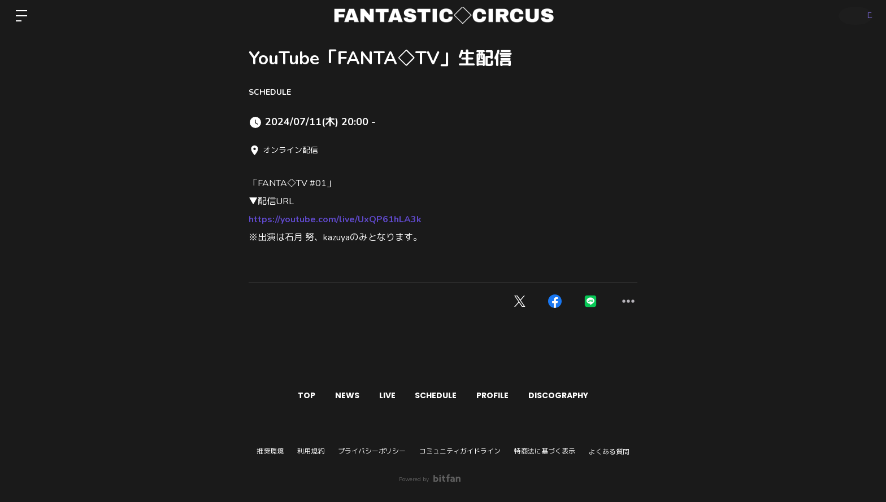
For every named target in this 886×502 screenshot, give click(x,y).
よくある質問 (609, 451)
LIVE (383, 395)
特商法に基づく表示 (544, 451)
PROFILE (505, 395)
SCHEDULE (270, 92)
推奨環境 (270, 451)
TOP (285, 395)
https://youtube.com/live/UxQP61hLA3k (335, 219)
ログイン (852, 15)
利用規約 (310, 451)
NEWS (334, 395)
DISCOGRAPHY (580, 395)
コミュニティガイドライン (460, 451)
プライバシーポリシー (372, 451)
